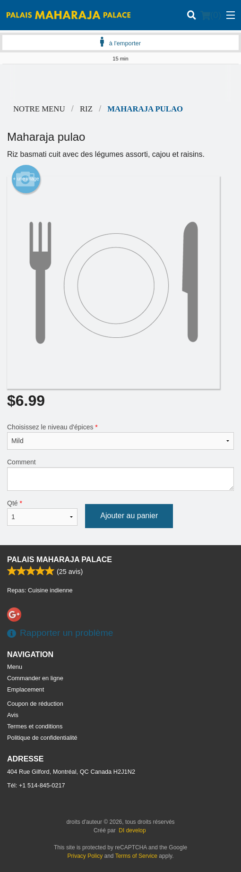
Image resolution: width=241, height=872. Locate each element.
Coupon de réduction (35, 703)
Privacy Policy (85, 856)
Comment (120, 474)
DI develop (132, 830)
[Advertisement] (120, 83)
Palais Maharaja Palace (59, 560)
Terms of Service (136, 856)
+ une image (26, 179)
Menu (14, 666)
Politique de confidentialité (42, 737)
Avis (12, 714)
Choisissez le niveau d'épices (120, 436)
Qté (42, 512)
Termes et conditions (34, 726)
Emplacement (25, 689)
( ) (210, 15)
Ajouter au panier (129, 516)
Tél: (36, 785)
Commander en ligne (35, 678)
